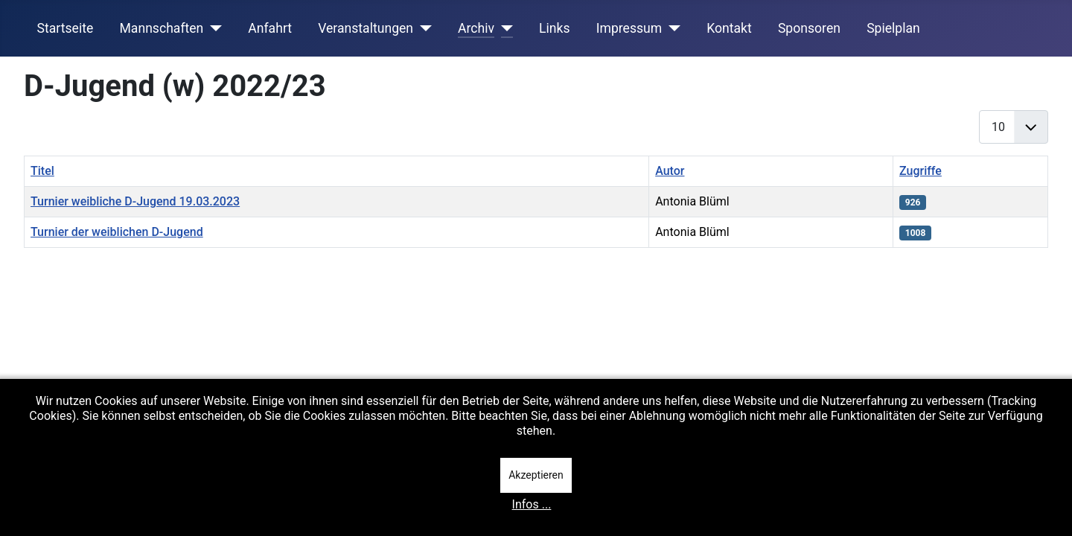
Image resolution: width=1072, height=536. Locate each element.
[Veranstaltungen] (422, 28)
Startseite (65, 28)
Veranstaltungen (365, 28)
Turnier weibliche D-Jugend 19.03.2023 (135, 201)
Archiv (476, 28)
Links (554, 28)
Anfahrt (270, 28)
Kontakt (729, 28)
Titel (42, 171)
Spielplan (893, 28)
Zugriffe (920, 171)
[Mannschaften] (212, 28)
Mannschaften (161, 28)
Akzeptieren (536, 475)
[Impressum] (671, 28)
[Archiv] (503, 28)
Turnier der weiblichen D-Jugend (117, 232)
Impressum (629, 28)
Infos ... (532, 504)
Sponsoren (809, 28)
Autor (669, 171)
